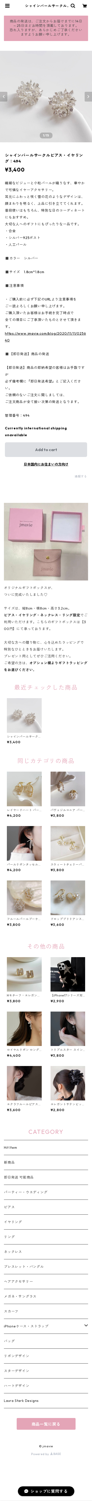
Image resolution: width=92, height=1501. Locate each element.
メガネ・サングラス (20, 1296)
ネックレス (13, 1252)
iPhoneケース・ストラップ (26, 1326)
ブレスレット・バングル (24, 1266)
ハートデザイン (16, 1386)
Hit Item (10, 1147)
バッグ (9, 1341)
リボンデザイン (16, 1356)
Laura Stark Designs (21, 1400)
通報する (81, 476)
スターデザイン (16, 1371)
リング (9, 1237)
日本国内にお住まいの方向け (46, 464)
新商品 (9, 1162)
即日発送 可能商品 (19, 1177)
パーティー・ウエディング (26, 1192)
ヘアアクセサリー (18, 1281)
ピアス (9, 1207)
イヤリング (13, 1222)
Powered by (46, 1454)
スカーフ (11, 1311)
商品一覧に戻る (46, 1424)
